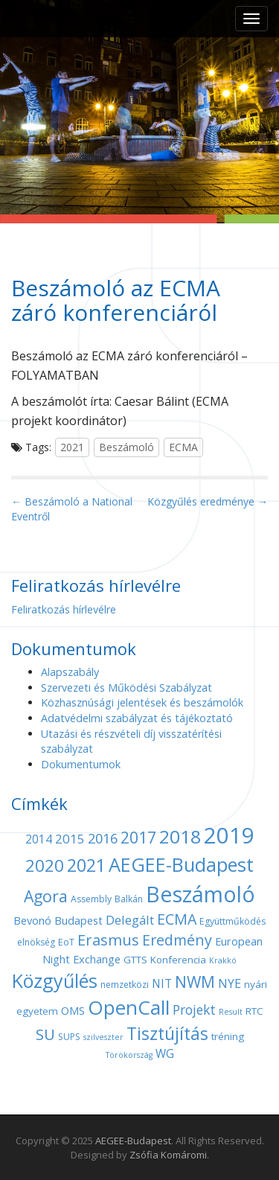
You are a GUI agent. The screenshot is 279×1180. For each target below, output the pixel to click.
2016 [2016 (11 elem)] (103, 838)
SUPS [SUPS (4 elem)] (69, 1036)
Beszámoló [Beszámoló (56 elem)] (200, 893)
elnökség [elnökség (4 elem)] (36, 942)
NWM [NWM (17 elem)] (195, 982)
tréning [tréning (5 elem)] (227, 1036)
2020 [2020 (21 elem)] (44, 865)
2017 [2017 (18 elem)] (138, 837)
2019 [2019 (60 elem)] (229, 835)
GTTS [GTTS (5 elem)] (135, 959)
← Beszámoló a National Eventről (71, 508)
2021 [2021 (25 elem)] (86, 865)
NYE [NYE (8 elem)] (229, 983)
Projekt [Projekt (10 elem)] (194, 1009)
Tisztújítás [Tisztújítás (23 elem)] (167, 1033)
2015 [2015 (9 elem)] (70, 838)
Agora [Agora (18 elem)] (46, 896)
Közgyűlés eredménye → (207, 501)
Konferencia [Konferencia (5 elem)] (178, 959)
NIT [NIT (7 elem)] (162, 984)
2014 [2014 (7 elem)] (38, 839)
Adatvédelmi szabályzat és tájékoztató (137, 718)
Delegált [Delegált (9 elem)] (130, 919)
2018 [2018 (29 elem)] (180, 836)
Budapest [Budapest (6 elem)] (78, 920)
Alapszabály (70, 672)
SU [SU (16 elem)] (45, 1034)
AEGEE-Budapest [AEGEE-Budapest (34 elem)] (181, 864)
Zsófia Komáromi (168, 1154)
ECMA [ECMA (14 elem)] (176, 919)
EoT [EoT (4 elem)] (66, 942)
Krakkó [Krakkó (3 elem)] (223, 960)
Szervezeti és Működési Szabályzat (126, 687)
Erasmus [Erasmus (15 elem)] (108, 940)
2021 (72, 447)
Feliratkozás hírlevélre (63, 609)
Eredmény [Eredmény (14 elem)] (177, 940)
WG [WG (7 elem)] (164, 1054)
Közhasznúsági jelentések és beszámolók (142, 702)
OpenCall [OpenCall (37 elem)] (129, 1007)
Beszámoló (126, 447)
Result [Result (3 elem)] (231, 1012)
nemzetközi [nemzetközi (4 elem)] (124, 984)
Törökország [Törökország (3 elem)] (129, 1055)
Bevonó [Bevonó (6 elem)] (32, 920)
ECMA (183, 447)
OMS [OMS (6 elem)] (73, 1010)
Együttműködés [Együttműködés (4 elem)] (232, 921)
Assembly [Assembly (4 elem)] (91, 899)
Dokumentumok (81, 764)
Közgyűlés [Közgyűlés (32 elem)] (54, 980)
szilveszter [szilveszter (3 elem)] (103, 1037)
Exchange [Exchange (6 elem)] (97, 958)
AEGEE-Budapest (133, 1140)
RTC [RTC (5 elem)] (254, 1011)
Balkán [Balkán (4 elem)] (129, 899)
